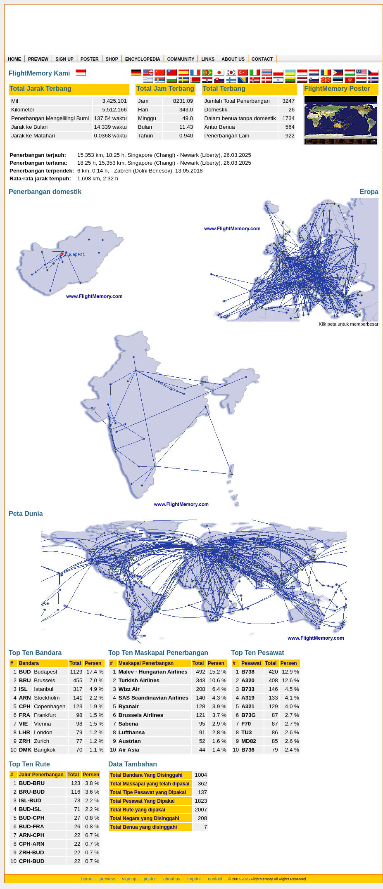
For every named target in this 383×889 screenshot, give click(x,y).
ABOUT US (233, 59)
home (87, 878)
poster (150, 878)
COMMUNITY (181, 59)
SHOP (112, 59)
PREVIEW (38, 59)
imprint (194, 878)
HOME (14, 59)
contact (215, 878)
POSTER (90, 59)
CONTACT (262, 59)
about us (171, 878)
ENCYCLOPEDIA (142, 59)
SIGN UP (64, 59)
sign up (129, 878)
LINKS (207, 59)
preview (107, 878)
